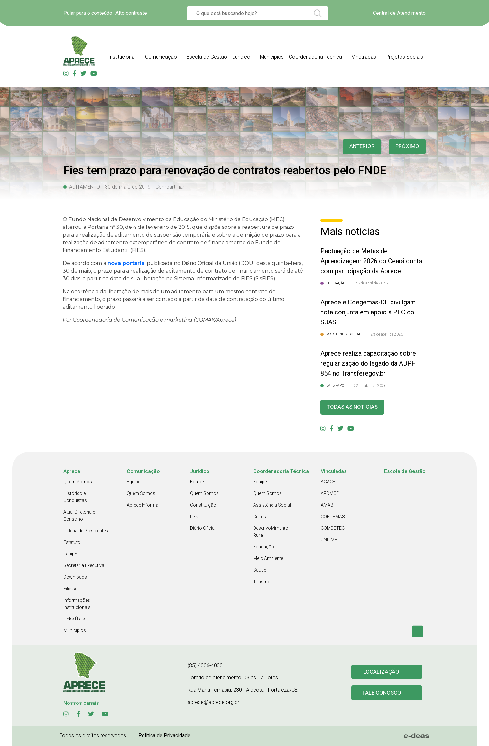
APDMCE (330, 493)
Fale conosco (382, 693)
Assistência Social (272, 505)
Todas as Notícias (353, 407)
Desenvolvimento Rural (270, 532)
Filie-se (70, 589)
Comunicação (161, 57)
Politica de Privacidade (164, 736)
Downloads (75, 577)
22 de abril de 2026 (370, 385)
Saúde (259, 570)
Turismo (262, 581)
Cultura (260, 516)
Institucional (121, 57)
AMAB (327, 505)
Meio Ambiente (268, 558)
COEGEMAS (333, 516)
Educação (263, 547)
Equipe (70, 554)
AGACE (328, 482)
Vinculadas (364, 57)
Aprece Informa (142, 505)
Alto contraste (131, 13)
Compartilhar (169, 187)
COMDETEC (333, 528)
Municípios (272, 57)
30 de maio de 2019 (128, 187)
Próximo (406, 146)
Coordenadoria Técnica (315, 57)
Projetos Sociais (404, 57)
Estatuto (71, 542)
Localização (381, 672)
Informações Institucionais (77, 604)
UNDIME (329, 540)
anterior (360, 146)
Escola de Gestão (207, 57)
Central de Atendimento (399, 13)
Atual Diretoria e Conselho (79, 516)
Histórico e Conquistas (75, 497)
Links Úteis (74, 619)
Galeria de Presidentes (85, 531)
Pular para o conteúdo (87, 13)
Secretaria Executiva (83, 565)
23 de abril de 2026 (371, 283)
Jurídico (241, 57)
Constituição (203, 505)
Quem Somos (77, 482)
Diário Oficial (203, 528)
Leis (194, 516)
